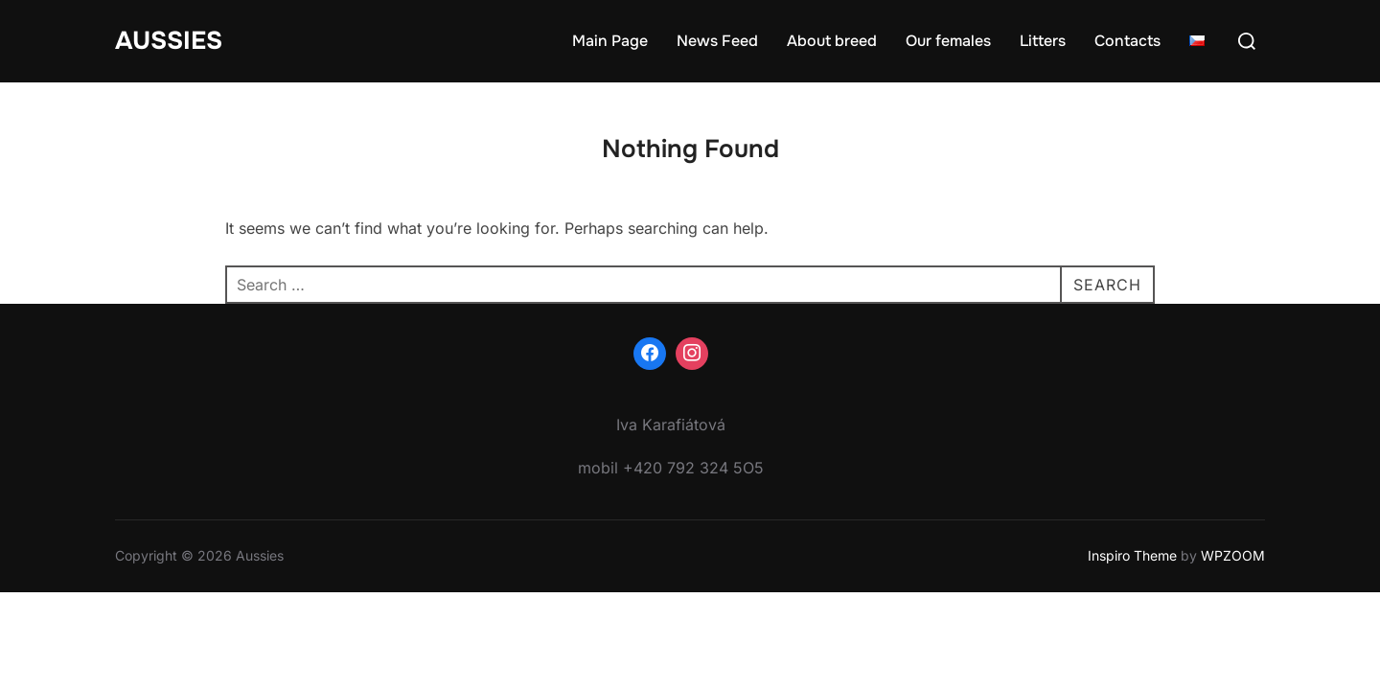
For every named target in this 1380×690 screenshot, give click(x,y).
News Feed (717, 41)
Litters (1043, 41)
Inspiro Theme (1132, 555)
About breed (832, 41)
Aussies (168, 41)
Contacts (1127, 41)
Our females (948, 41)
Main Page (610, 41)
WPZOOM (1233, 555)
